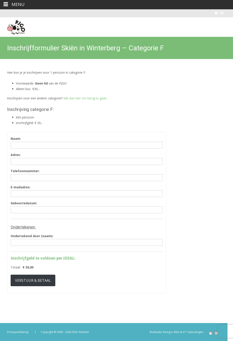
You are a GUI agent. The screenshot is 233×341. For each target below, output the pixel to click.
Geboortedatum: (24, 203)
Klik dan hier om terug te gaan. (85, 98)
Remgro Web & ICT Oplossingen (183, 332)
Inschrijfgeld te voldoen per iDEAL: (43, 258)
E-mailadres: (21, 187)
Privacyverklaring (17, 332)
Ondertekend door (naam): (32, 236)
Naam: (16, 139)
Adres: (16, 155)
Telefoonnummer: (25, 171)
